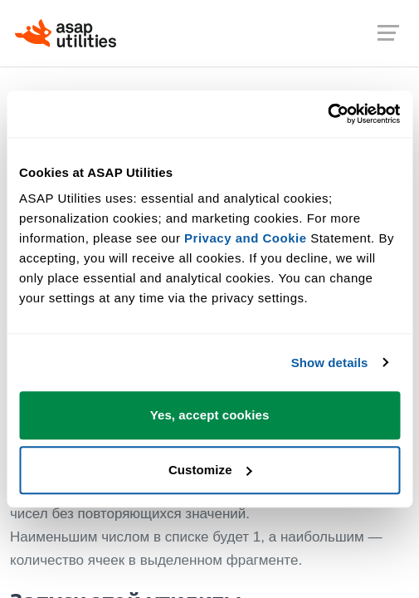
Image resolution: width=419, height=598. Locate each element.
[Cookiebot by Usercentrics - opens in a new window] (327, 114)
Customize (210, 470)
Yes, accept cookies (210, 415)
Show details (329, 362)
